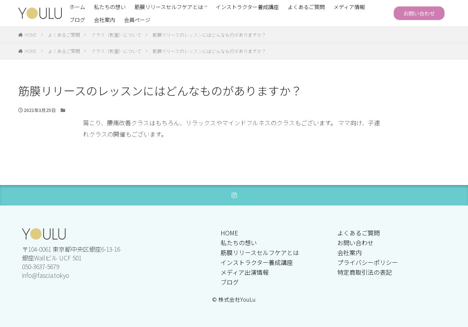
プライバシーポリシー (367, 262)
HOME (31, 34)
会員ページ (137, 19)
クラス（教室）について (116, 34)
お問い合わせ (419, 13)
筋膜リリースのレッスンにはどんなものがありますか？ (209, 34)
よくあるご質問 (306, 7)
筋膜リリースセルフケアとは (169, 7)
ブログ (77, 19)
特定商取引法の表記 (364, 272)
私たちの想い (110, 7)
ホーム (77, 7)
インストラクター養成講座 (247, 7)
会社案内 (104, 19)
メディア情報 (349, 7)
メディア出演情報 (245, 272)
